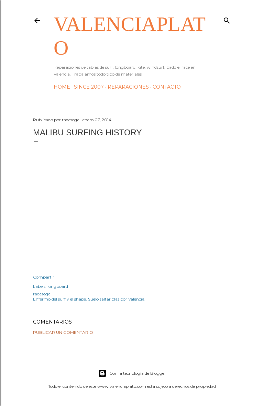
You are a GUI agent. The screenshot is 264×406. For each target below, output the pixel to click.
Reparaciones (128, 87)
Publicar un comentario (63, 332)
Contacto (167, 87)
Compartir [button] (43, 277)
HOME (62, 87)
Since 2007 (89, 87)
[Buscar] (227, 19)
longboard (57, 286)
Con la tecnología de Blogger (132, 373)
